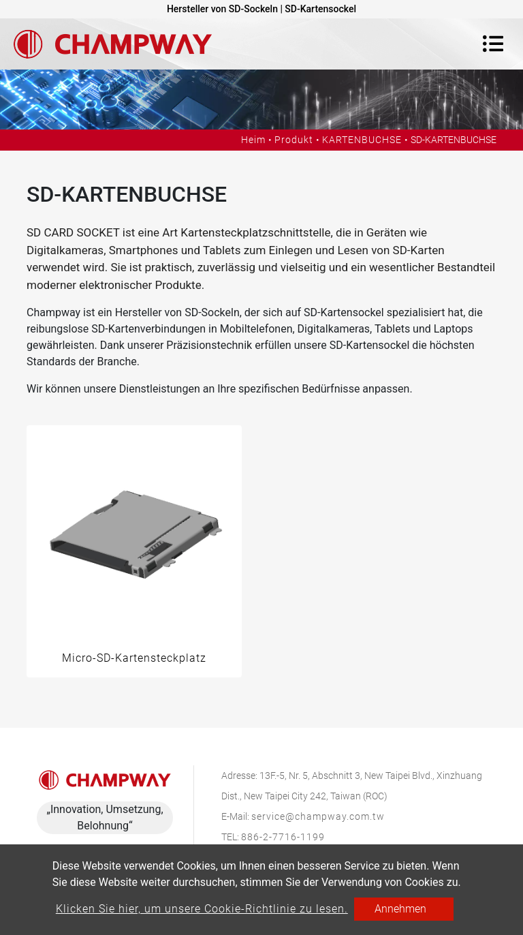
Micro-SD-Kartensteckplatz (134, 658)
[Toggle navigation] (493, 43)
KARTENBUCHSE (362, 139)
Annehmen (400, 908)
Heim (253, 139)
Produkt (293, 139)
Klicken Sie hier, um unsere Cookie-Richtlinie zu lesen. (202, 908)
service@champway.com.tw (318, 816)
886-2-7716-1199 (283, 836)
